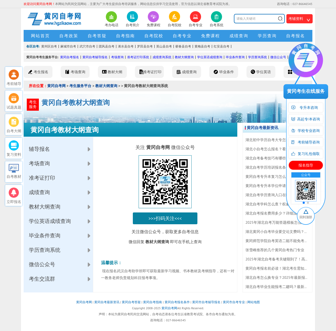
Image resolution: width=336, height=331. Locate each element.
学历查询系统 (257, 57)
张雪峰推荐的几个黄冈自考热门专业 (274, 250)
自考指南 (125, 35)
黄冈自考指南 (152, 302)
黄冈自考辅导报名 (95, 57)
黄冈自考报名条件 (177, 302)
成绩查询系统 (162, 57)
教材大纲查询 (184, 57)
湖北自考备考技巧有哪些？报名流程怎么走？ (282, 158)
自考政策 (68, 35)
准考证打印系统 (138, 57)
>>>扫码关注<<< (165, 218)
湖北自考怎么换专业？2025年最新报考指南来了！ (286, 277)
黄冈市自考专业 (234, 302)
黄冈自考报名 (69, 57)
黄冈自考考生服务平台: (42, 57)
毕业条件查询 (235, 57)
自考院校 (153, 35)
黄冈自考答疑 (131, 302)
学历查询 (267, 35)
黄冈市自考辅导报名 (206, 302)
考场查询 (117, 57)
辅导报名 (39, 149)
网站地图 (253, 302)
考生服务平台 (80, 85)
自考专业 (182, 35)
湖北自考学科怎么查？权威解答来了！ (276, 204)
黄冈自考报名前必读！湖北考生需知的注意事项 (284, 268)
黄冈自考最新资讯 (106, 302)
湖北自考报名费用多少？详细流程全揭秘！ (280, 213)
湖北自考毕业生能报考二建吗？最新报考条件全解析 (287, 286)
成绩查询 (238, 35)
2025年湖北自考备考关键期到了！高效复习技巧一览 (288, 259)
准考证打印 (42, 177)
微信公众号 (278, 57)
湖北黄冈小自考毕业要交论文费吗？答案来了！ (284, 231)
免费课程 (210, 35)
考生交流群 (42, 278)
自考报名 (295, 35)
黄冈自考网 (56, 85)
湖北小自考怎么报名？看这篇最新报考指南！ (282, 149)
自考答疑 (97, 35)
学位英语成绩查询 (209, 57)
